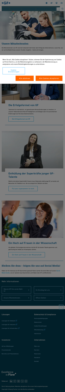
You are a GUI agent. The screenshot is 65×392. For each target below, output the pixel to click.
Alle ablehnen (24, 78)
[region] (32, 69)
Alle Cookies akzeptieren (49, 78)
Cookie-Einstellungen (13, 71)
